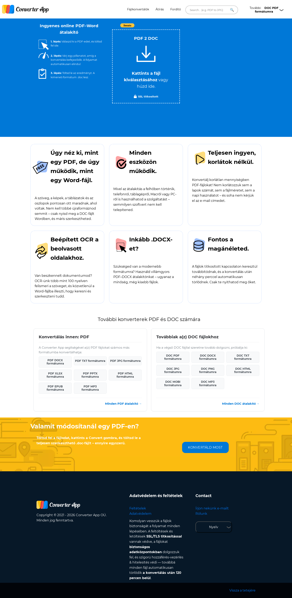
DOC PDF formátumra (172, 357)
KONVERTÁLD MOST (205, 447)
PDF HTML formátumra (125, 375)
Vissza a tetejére (242, 590)
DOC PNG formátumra (207, 370)
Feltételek (137, 508)
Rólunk (201, 514)
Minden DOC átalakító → (240, 404)
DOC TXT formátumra (242, 357)
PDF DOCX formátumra (55, 362)
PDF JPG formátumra (125, 360)
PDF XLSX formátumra (55, 375)
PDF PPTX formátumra (90, 375)
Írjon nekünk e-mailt (212, 508)
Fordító (175, 9)
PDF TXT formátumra (90, 360)
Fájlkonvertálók (138, 9)
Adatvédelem (140, 514)
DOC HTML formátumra (242, 370)
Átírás (160, 9)
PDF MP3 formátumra (90, 388)
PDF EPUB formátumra (55, 388)
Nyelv (213, 527)
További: (264, 9)
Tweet (169, 27)
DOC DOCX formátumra (207, 357)
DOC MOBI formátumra (172, 383)
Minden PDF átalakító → (123, 404)
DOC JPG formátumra (172, 370)
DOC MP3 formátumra (207, 383)
